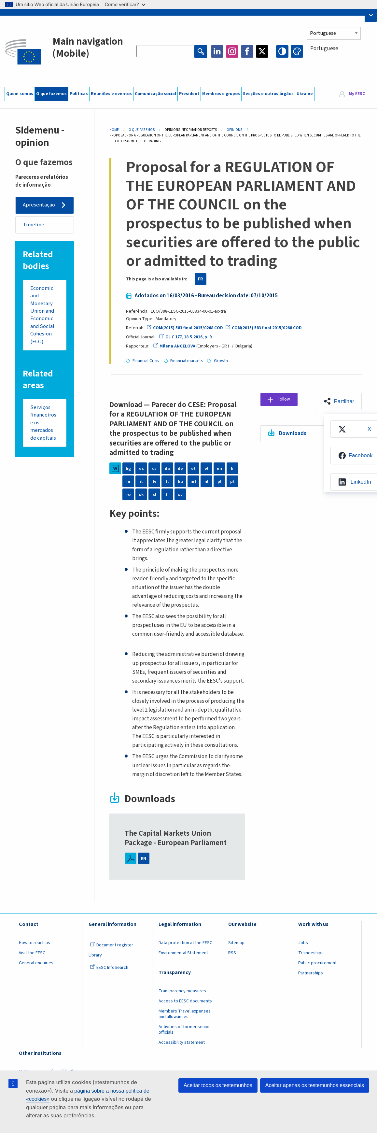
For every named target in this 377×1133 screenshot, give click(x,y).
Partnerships (310, 973)
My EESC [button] (357, 94)
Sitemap (236, 942)
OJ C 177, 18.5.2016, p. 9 (186, 337)
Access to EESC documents (185, 1001)
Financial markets (187, 360)
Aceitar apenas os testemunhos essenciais (314, 1085)
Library (95, 955)
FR (200, 279)
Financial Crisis (146, 360)
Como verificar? (125, 4)
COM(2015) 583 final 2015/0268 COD (185, 328)
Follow (286, 400)
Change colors (297, 51)
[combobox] (339, 60)
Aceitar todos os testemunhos (218, 1085)
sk (141, 494)
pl (219, 481)
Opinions (234, 129)
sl (154, 494)
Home (114, 129)
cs (154, 468)
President (189, 94)
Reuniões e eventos (111, 94)
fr (232, 468)
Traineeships (311, 952)
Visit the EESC (32, 952)
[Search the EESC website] (165, 51)
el (206, 468)
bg (128, 468)
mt (193, 481)
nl (206, 481)
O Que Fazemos (142, 129)
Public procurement (317, 962)
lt (167, 481)
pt (232, 481)
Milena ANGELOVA (174, 346)
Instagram (232, 51)
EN (143, 858)
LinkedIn (217, 51)
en (219, 468)
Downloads (293, 433)
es (141, 468)
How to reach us (34, 942)
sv (180, 494)
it (141, 481)
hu (180, 481)
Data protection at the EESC (185, 942)
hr (128, 481)
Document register (111, 945)
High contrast (282, 51)
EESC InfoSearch (109, 967)
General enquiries (36, 962)
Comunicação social (155, 94)
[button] (338, 401)
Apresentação (39, 205)
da (167, 468)
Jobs (303, 942)
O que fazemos (51, 94)
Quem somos (19, 94)
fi (167, 494)
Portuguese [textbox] (324, 48)
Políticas (79, 94)
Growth (223, 360)
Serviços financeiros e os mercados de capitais (44, 424)
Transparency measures (182, 990)
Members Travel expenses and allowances (185, 1014)
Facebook (247, 51)
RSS (232, 952)
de (180, 468)
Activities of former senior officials (184, 1029)
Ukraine (305, 94)
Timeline (34, 225)
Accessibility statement (182, 1042)
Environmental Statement (183, 952)
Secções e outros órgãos (268, 94)
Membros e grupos (221, 94)
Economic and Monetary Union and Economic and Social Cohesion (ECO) (43, 316)
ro (128, 494)
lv (154, 481)
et (193, 468)
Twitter (262, 51)
